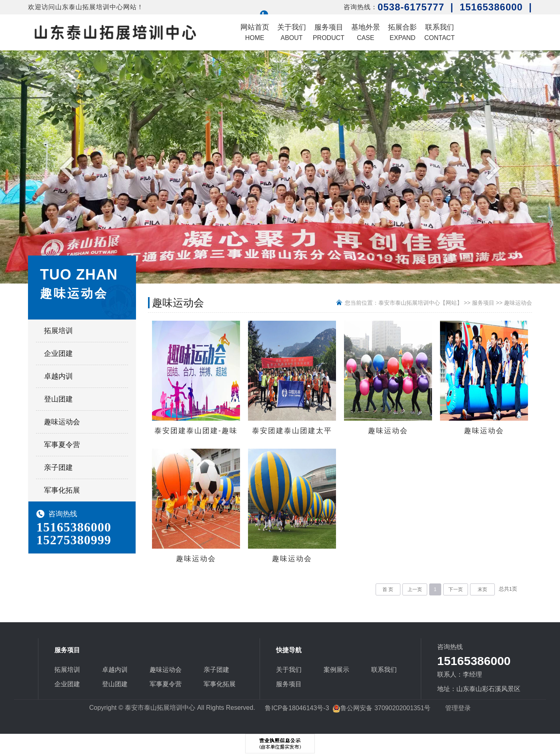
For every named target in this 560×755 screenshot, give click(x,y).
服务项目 (328, 32)
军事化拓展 (62, 490)
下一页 (455, 589)
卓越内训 (58, 376)
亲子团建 (58, 467)
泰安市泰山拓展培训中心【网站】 (420, 303)
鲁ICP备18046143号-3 (297, 708)
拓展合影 (402, 32)
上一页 (415, 589)
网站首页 (254, 32)
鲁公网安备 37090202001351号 (381, 708)
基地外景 (365, 32)
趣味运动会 (62, 422)
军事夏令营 (62, 445)
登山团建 (58, 399)
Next (491, 168)
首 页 (387, 589)
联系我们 (439, 32)
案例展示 (336, 669)
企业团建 (58, 354)
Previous (69, 168)
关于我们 (291, 32)
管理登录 (458, 708)
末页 (482, 589)
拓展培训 (58, 331)
